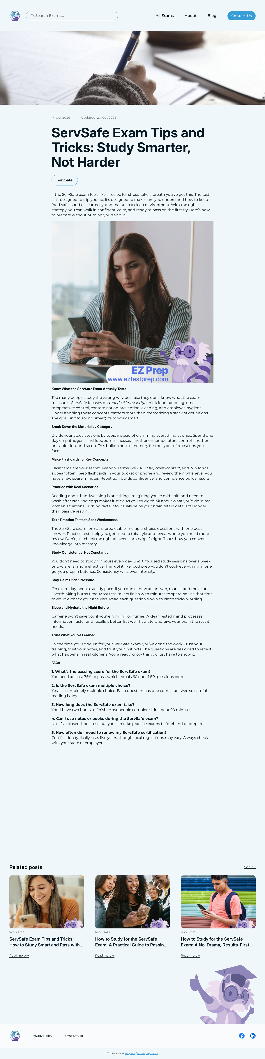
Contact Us (241, 16)
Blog (212, 15)
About (191, 15)
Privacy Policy (41, 1036)
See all (250, 867)
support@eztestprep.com (141, 1053)
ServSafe (65, 180)
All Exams (165, 15)
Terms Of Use (73, 1036)
